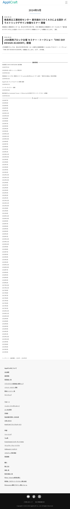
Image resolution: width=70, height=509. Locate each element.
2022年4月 (5, 190)
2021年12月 (5, 200)
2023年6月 (5, 167)
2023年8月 (5, 162)
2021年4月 (5, 213)
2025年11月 (5, 113)
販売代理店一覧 (9, 474)
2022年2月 (5, 195)
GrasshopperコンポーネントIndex (14, 442)
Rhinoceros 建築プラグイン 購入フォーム (16, 485)
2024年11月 (5, 136)
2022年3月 (5, 193)
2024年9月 (5, 141)
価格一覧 (7, 470)
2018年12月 (5, 265)
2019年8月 (5, 249)
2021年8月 (5, 208)
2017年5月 (5, 300)
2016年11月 (5, 313)
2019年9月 (5, 247)
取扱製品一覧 (8, 379)
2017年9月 (5, 290)
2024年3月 (5, 149)
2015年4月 (5, 352)
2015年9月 (5, 342)
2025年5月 (5, 126)
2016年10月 (5, 316)
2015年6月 (5, 347)
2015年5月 (5, 349)
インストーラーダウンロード (12, 406)
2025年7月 (5, 123)
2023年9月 (5, 159)
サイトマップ (8, 395)
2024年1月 (5, 152)
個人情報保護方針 (40, 502)
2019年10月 (5, 244)
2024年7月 (5, 144)
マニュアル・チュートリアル (12, 445)
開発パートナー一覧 (10, 391)
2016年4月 (5, 329)
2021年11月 (5, 203)
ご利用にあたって (28, 502)
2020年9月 (5, 221)
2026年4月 (5, 105)
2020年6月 (5, 226)
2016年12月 (5, 311)
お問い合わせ (8, 421)
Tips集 (6, 438)
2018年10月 (5, 267)
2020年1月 (5, 236)
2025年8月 (5, 121)
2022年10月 (5, 180)
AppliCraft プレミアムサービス (13, 424)
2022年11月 (5, 177)
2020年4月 (5, 231)
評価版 (6, 413)
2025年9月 (5, 118)
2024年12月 (5, 134)
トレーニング (8, 434)
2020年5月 (5, 229)
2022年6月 (5, 188)
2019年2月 (5, 262)
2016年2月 (5, 331)
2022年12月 (5, 175)
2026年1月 (5, 110)
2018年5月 (5, 275)
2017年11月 (5, 288)
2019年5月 (5, 254)
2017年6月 (5, 298)
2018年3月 (5, 280)
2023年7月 (5, 164)
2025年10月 (5, 116)
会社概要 (7, 372)
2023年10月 (5, 157)
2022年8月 (5, 182)
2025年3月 (5, 128)
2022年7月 (5, 185)
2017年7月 (5, 295)
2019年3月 (5, 259)
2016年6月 (5, 324)
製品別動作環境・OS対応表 (12, 417)
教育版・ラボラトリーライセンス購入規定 (16, 481)
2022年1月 (5, 198)
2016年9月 (5, 318)
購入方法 (7, 466)
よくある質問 (8, 410)
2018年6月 (5, 272)
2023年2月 (5, 172)
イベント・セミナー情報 (11, 387)
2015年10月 (5, 339)
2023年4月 (5, 170)
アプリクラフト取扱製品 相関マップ (14, 384)
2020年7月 (5, 223)
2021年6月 (5, 211)
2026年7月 (5, 100)
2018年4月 (5, 277)
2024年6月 (5, 146)
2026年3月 (5, 108)
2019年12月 (5, 239)
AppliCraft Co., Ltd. (36, 506)
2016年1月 (5, 334)
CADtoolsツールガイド (11, 449)
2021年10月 (5, 206)
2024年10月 (5, 139)
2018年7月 (5, 270)
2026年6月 (5, 103)
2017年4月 (5, 303)
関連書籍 (7, 456)
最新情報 (7, 376)
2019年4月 (5, 257)
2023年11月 (5, 154)
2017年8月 (5, 293)
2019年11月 (5, 241)
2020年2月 (5, 234)
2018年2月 (5, 283)
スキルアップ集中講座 (10, 453)
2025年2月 (5, 131)
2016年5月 (5, 326)
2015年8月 (5, 344)
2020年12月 (5, 216)
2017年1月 (5, 308)
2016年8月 (5, 321)
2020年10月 (5, 218)
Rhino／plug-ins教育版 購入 (12, 477)
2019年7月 (5, 252)
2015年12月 (5, 336)
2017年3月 (5, 306)
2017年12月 (5, 285)
